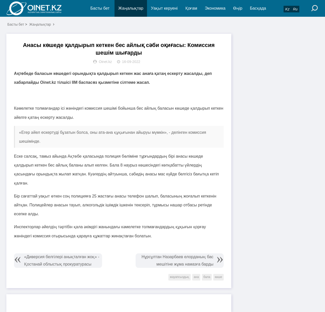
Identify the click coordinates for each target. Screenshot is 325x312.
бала (206, 277)
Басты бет (99, 8)
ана (196, 277)
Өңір (237, 8)
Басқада (258, 8)
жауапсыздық (179, 277)
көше (218, 277)
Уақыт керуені (164, 8)
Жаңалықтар (130, 8)
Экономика (215, 8)
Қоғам (191, 8)
